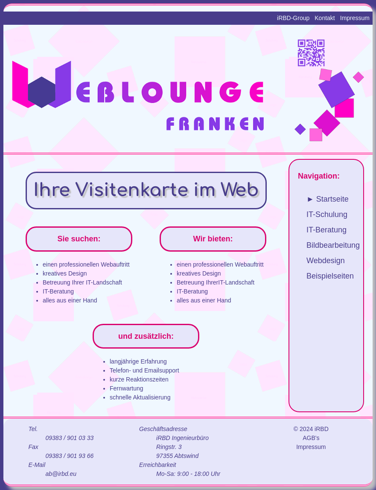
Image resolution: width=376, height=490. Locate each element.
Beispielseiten (330, 276)
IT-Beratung (326, 230)
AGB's (311, 437)
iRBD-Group (293, 18)
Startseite (332, 199)
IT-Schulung (326, 214)
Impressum (355, 18)
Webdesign (325, 260)
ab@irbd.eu (60, 473)
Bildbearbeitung (333, 245)
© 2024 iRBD (311, 428)
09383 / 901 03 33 (69, 437)
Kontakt (325, 18)
